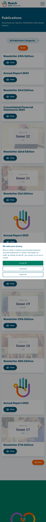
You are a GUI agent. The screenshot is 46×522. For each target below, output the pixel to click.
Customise (23, 269)
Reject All (23, 274)
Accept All (23, 263)
